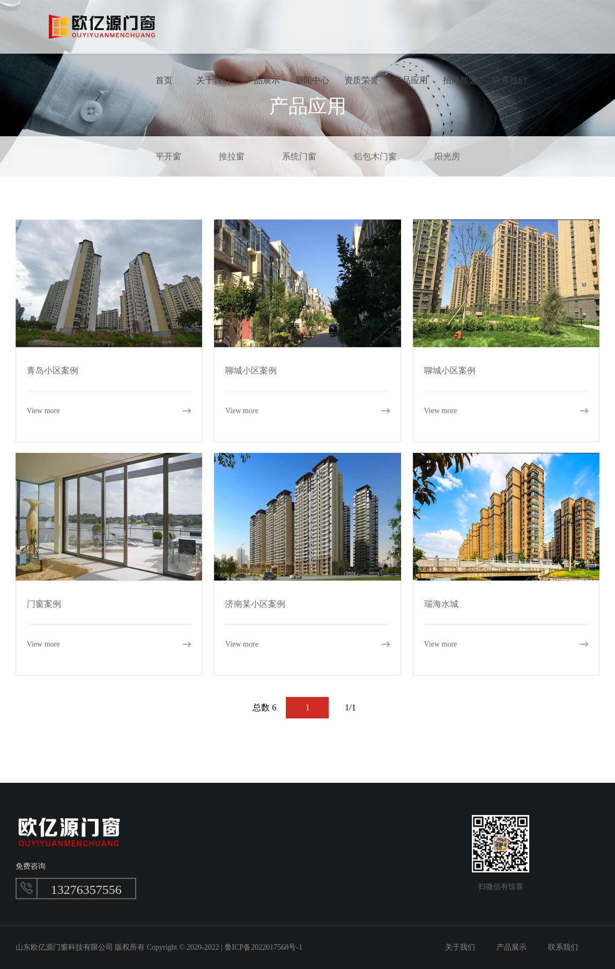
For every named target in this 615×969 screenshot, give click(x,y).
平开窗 (168, 156)
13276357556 (86, 890)
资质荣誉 (361, 80)
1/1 (350, 707)
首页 (164, 80)
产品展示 (263, 80)
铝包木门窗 (375, 156)
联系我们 (509, 80)
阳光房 (447, 156)
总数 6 (264, 707)
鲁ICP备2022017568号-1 (263, 947)
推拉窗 (231, 156)
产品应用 (411, 80)
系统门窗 (299, 156)
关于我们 (213, 80)
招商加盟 (460, 80)
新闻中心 (312, 80)
